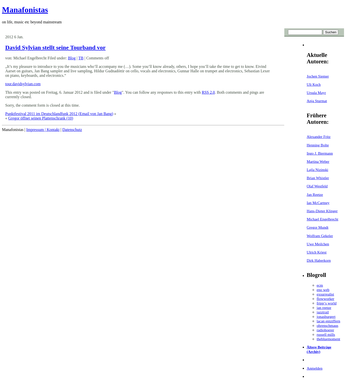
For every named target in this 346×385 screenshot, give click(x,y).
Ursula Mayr (316, 92)
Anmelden (314, 368)
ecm (320, 285)
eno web (323, 290)
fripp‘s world (327, 303)
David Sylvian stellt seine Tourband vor (55, 47)
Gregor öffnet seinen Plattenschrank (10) (40, 118)
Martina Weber (318, 161)
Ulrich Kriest (317, 252)
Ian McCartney (318, 203)
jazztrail (323, 312)
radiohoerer (325, 330)
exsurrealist (325, 294)
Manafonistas (25, 9)
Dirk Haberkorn (319, 260)
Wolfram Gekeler (320, 236)
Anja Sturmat (317, 101)
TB (80, 58)
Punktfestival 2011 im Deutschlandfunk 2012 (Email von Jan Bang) (59, 114)
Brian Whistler (318, 178)
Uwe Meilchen (318, 244)
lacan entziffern (328, 321)
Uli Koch (314, 84)
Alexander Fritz (319, 136)
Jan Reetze (315, 194)
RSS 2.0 (208, 92)
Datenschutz (72, 130)
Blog (72, 58)
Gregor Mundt (317, 227)
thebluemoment (328, 339)
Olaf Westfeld (317, 186)
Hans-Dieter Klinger (322, 211)
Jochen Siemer (318, 76)
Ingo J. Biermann (320, 153)
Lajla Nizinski (317, 170)
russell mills (326, 334)
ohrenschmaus (327, 325)
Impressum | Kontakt (42, 130)
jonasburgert (326, 316)
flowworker (325, 299)
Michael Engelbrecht (322, 219)
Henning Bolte (318, 145)
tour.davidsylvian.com (23, 84)
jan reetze (324, 307)
